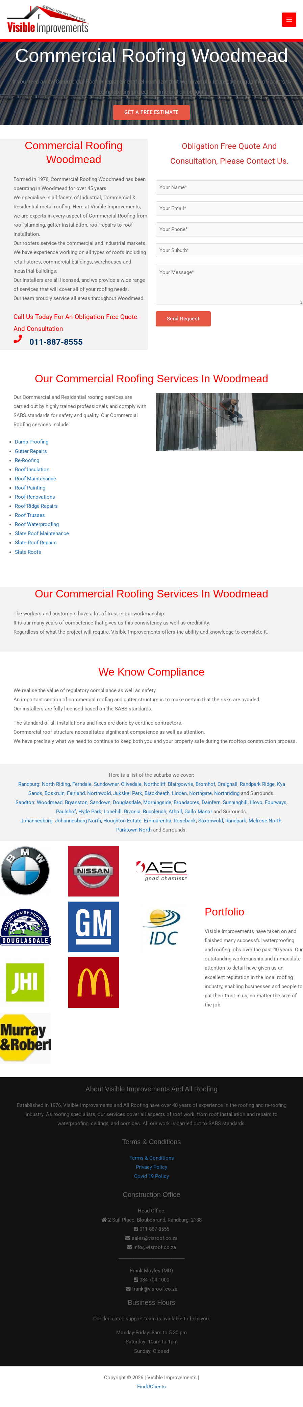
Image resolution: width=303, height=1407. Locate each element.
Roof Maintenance (35, 479)
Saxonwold (210, 821)
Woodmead (49, 802)
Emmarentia (157, 821)
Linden (179, 793)
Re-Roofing (27, 460)
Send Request (183, 319)
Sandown (100, 802)
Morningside (157, 802)
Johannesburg (36, 821)
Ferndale (82, 784)
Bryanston (76, 802)
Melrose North (265, 821)
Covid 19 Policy (151, 1176)
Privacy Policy (151, 1167)
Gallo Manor (198, 812)
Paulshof (66, 812)
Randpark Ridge (257, 784)
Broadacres (186, 802)
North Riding (56, 784)
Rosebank (185, 821)
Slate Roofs (28, 552)
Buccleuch (154, 812)
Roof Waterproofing (37, 524)
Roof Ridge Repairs (36, 506)
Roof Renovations (35, 497)
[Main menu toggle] (289, 20)
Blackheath (157, 793)
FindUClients (151, 1387)
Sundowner (106, 784)
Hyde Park (89, 812)
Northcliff (155, 784)
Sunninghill (235, 802)
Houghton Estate (122, 821)
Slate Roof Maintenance (42, 533)
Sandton (25, 802)
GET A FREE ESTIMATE (151, 112)
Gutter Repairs (31, 451)
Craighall (227, 784)
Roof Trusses (30, 515)
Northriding (226, 793)
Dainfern (211, 802)
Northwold (99, 793)
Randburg (28, 784)
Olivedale (131, 784)
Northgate (200, 793)
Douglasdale (127, 802)
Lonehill (113, 812)
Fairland (76, 793)
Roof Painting (30, 488)
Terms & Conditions (151, 1158)
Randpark (235, 821)
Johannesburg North (78, 821)
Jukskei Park (127, 793)
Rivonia (132, 812)
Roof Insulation (32, 470)
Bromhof (205, 784)
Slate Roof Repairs (36, 543)
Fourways (275, 802)
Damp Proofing (31, 442)
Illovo (256, 802)
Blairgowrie (180, 784)
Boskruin (55, 793)
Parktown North (134, 830)
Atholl (175, 812)
